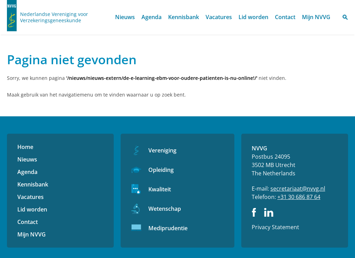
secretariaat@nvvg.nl (297, 188)
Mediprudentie (168, 228)
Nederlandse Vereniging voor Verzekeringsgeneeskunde (54, 17)
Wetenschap (164, 209)
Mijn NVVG (316, 17)
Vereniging (162, 150)
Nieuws (125, 17)
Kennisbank (183, 17)
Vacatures (219, 17)
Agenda (151, 17)
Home (106, 18)
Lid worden (253, 17)
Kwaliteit (159, 189)
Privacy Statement (275, 227)
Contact (285, 17)
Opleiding (161, 170)
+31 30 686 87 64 (298, 197)
